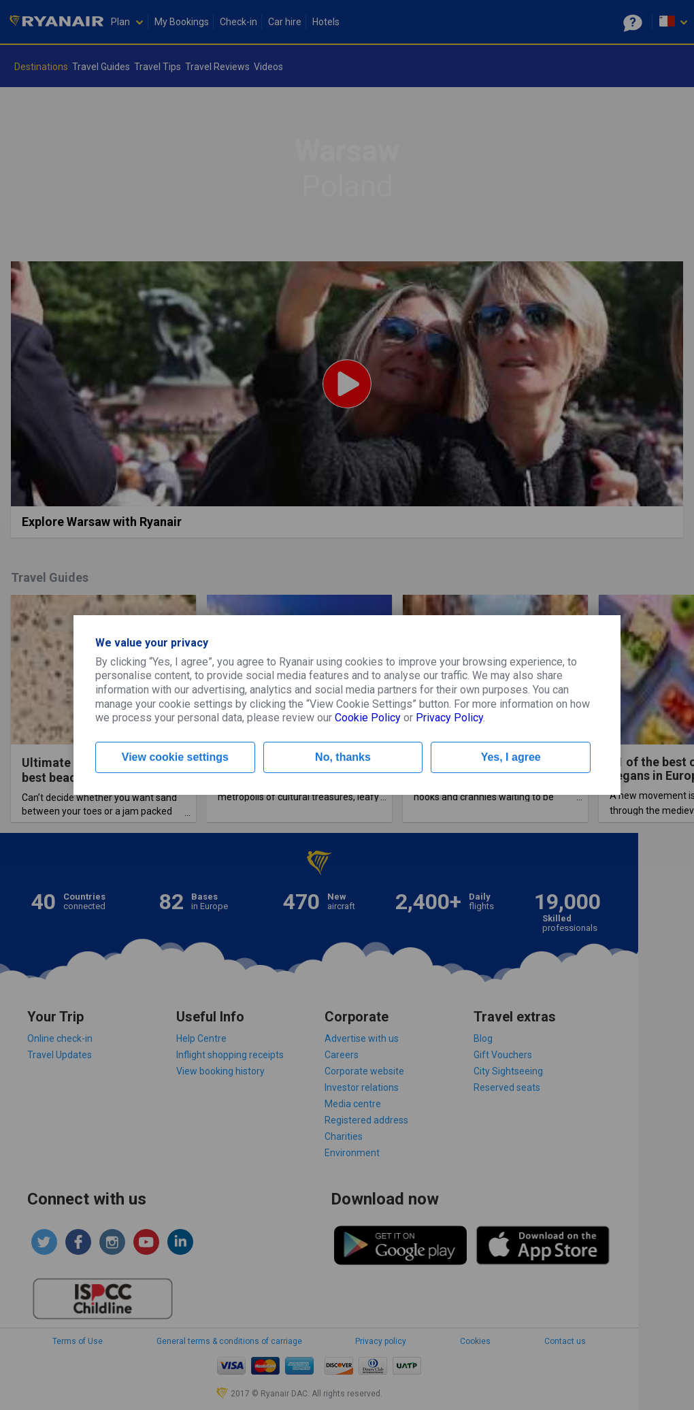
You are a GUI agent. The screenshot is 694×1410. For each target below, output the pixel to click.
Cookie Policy (368, 717)
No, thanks (343, 757)
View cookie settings (175, 757)
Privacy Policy (449, 717)
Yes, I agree (511, 757)
